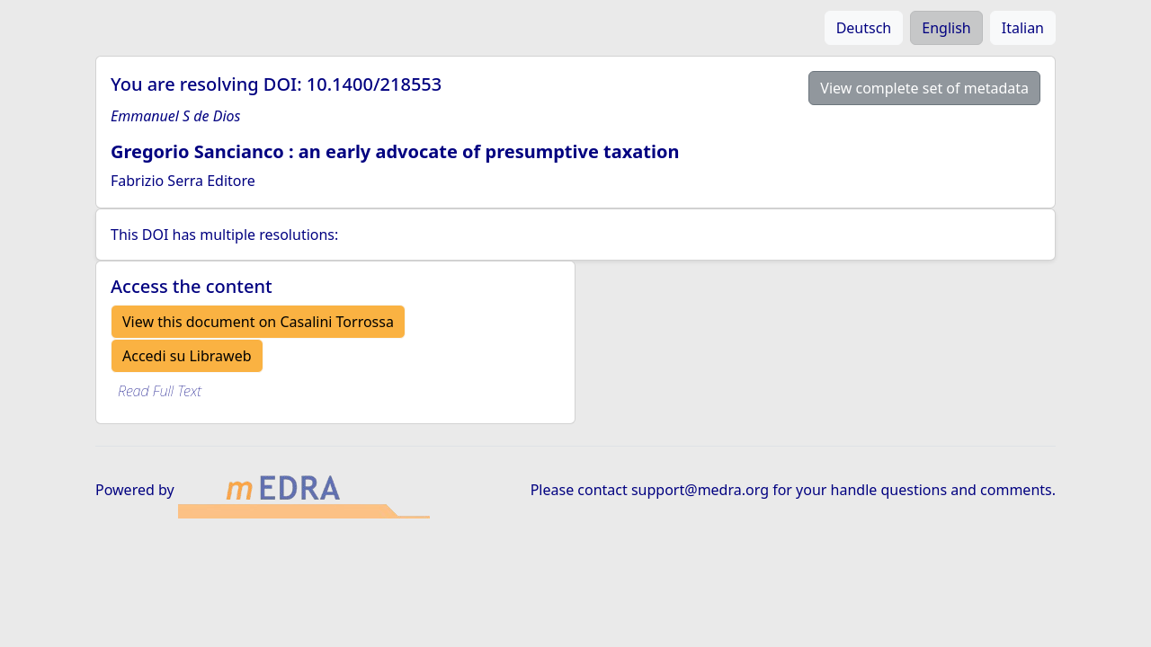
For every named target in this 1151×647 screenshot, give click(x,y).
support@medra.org (700, 490)
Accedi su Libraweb (187, 356)
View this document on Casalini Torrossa (258, 322)
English (946, 28)
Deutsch (864, 28)
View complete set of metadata (924, 88)
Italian (1023, 28)
